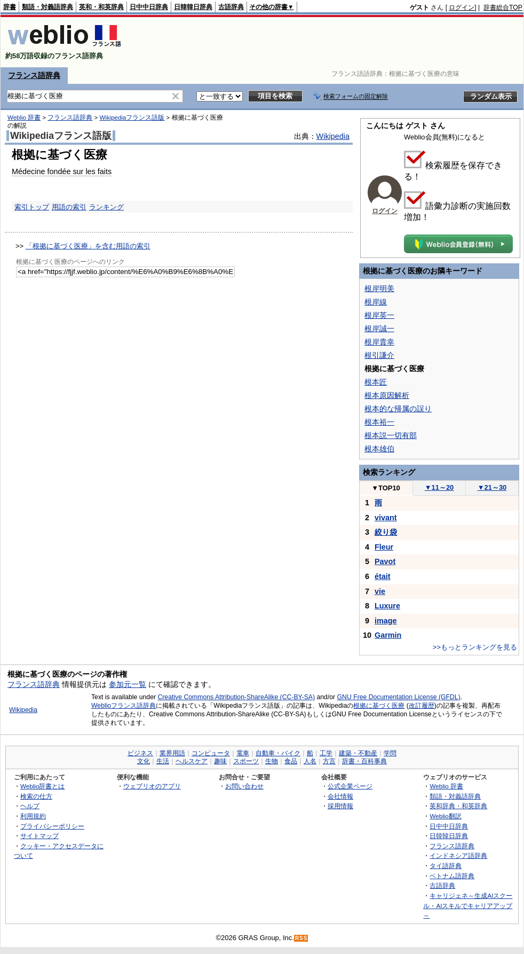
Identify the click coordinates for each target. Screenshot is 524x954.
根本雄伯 (379, 448)
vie (380, 591)
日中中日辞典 (149, 7)
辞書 (9, 7)
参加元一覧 (127, 684)
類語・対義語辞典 (47, 7)
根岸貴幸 (379, 342)
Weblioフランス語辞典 (123, 705)
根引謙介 (379, 355)
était (383, 576)
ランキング (106, 207)
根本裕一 (379, 422)
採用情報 (340, 805)
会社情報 (340, 796)
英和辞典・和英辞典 (458, 805)
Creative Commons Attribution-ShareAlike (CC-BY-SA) (236, 697)
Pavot (385, 561)
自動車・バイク (278, 753)
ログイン (461, 7)
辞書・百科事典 (364, 761)
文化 (143, 761)
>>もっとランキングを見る (475, 647)
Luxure (387, 605)
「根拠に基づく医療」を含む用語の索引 (88, 246)
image (386, 620)
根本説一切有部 (390, 435)
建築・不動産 (358, 753)
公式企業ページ (350, 786)
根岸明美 (379, 288)
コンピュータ (211, 753)
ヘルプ (29, 805)
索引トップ (31, 207)
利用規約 (33, 815)
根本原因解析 (386, 395)
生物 (271, 761)
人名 (310, 761)
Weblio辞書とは (42, 786)
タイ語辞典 (446, 865)
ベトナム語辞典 (452, 875)
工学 (326, 753)
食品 (290, 761)
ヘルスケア (192, 761)
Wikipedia (333, 136)
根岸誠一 (379, 328)
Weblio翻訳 (445, 815)
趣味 (220, 761)
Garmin (388, 635)
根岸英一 (379, 315)
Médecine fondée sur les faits (62, 171)
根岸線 (375, 302)
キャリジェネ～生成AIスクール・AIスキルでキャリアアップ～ (467, 905)
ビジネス (140, 753)
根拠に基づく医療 (378, 705)
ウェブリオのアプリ (152, 786)
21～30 (492, 487)
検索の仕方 (36, 796)
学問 (390, 753)
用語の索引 (69, 207)
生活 (162, 761)
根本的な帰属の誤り (398, 408)
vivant (386, 517)
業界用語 (172, 753)
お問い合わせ (244, 786)
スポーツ (246, 761)
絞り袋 (386, 532)
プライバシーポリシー (52, 826)
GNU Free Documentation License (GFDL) (399, 697)
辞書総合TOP (502, 7)
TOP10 (385, 488)
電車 (242, 753)
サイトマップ (39, 835)
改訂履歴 (421, 705)
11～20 (439, 487)
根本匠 (375, 382)
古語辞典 (231, 7)
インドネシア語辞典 (458, 855)
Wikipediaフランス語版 (131, 117)
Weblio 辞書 (24, 117)
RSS (301, 938)
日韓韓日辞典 (193, 7)
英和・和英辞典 (101, 7)
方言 (329, 761)
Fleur (384, 547)
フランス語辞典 (34, 75)
